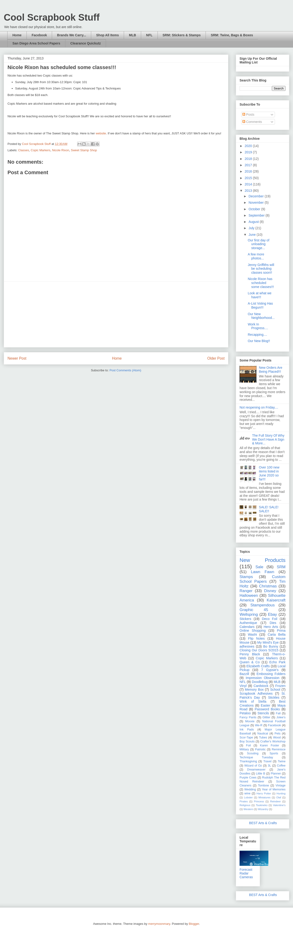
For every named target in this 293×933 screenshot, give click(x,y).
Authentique (248, 623)
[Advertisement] (116, 314)
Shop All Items (107, 35)
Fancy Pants (248, 717)
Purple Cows (248, 777)
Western (248, 809)
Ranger (246, 591)
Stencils (263, 713)
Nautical (262, 733)
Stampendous (262, 605)
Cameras (246, 877)
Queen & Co (250, 662)
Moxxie (250, 721)
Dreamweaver (256, 769)
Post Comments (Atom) (125, 370)
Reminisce (278, 749)
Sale (259, 567)
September (256, 215)
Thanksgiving (248, 761)
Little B (260, 773)
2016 (249, 171)
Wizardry (263, 809)
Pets (277, 733)
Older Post (216, 358)
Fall (278, 713)
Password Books (267, 709)
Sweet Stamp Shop (84, 150)
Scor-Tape (246, 737)
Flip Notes (256, 638)
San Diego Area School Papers (36, 43)
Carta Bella (276, 634)
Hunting (280, 793)
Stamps (246, 577)
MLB (132, 35)
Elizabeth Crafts (258, 666)
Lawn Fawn (262, 572)
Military (244, 749)
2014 (249, 184)
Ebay (272, 614)
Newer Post (17, 358)
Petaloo (245, 713)
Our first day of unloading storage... (258, 244)
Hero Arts (271, 627)
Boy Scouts (247, 741)
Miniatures (265, 797)
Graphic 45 (254, 610)
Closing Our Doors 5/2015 (259, 650)
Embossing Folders (271, 674)
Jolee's (280, 717)
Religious (245, 805)
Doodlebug (260, 682)
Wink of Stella (253, 701)
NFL (149, 35)
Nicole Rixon (60, 150)
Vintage (281, 785)
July (251, 228)
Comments (252, 122)
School (275, 689)
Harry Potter (263, 793)
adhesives (247, 646)
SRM (281, 567)
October (254, 209)
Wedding (250, 789)
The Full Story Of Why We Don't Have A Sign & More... (268, 439)
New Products (262, 560)
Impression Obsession (262, 678)
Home (17, 35)
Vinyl (243, 686)
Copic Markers (40, 150)
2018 (249, 159)
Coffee (281, 765)
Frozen (280, 686)
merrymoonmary (159, 924)
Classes (23, 150)
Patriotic (260, 749)
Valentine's (279, 805)
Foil (248, 745)
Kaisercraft (276, 600)
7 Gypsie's (269, 670)
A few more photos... (256, 256)
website (101, 133)
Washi (252, 634)
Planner (276, 773)
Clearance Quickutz (85, 43)
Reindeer (275, 801)
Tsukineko (261, 805)
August (253, 222)
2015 (249, 178)
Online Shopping (253, 630)
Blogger (194, 924)
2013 (249, 190)
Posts (248, 114)
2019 (249, 152)
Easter (265, 705)
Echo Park (277, 662)
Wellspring (249, 614)
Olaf (278, 797)
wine (247, 793)
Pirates (244, 801)
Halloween (249, 595)
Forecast (246, 869)
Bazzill (244, 674)
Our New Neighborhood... (261, 316)
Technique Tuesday (256, 757)
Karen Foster (269, 745)
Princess (259, 801)
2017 (249, 165)
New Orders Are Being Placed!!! (270, 369)
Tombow (263, 785)
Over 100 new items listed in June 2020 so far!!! (269, 473)
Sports (274, 753)
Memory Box (254, 689)
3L (269, 765)
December (256, 196)
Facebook (39, 35)
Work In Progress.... (258, 326)
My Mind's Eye (268, 642)
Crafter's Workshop (272, 741)
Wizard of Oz (253, 765)
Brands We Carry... (71, 35)
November (256, 202)
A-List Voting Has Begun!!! (260, 305)
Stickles (273, 697)
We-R (259, 725)
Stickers (245, 619)
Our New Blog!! (259, 341)
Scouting (253, 753)
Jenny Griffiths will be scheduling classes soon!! (261, 269)
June (252, 234)
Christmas (268, 586)
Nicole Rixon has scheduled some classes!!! (261, 283)
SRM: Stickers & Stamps (182, 35)
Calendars (247, 627)
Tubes (263, 737)
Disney (270, 591)
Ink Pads (247, 729)
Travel (267, 761)
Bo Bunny (270, 646)
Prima (281, 630)
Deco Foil (269, 619)
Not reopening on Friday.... (259, 407)
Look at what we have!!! (259, 295)
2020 (249, 146)
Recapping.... (257, 334)
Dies (273, 623)
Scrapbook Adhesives (256, 693)
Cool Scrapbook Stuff (52, 17)
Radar (244, 873)
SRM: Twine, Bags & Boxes (232, 35)
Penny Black (250, 654)
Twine (281, 761)
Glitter (266, 717)
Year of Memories (273, 789)
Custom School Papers (262, 579)
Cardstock (261, 686)
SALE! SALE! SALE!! (268, 509)
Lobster (248, 797)
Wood (277, 737)
